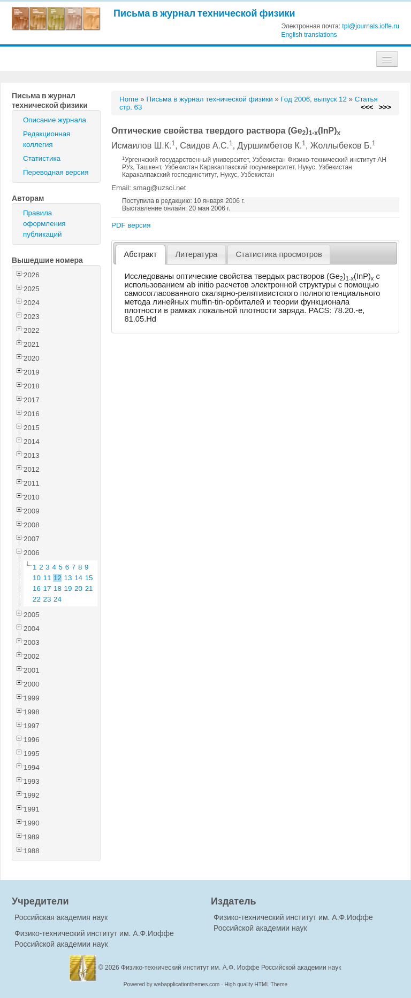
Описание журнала (54, 120)
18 (58, 588)
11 (47, 578)
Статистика (41, 158)
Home (129, 99)
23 (47, 599)
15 (89, 578)
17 (47, 588)
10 (37, 578)
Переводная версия (55, 172)
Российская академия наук (61, 917)
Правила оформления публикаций (44, 223)
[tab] (140, 254)
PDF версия (130, 225)
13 (68, 578)
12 (58, 578)
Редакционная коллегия (46, 139)
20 (78, 588)
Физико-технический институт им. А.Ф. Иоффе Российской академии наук (231, 967)
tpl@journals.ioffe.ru (370, 26)
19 (68, 588)
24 (58, 599)
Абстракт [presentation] (140, 254)
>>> (385, 107)
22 (37, 599)
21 (89, 588)
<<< (367, 107)
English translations (309, 34)
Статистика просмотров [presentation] (278, 254)
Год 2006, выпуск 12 (314, 99)
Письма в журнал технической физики (204, 13)
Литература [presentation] (196, 254)
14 (78, 578)
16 (37, 588)
